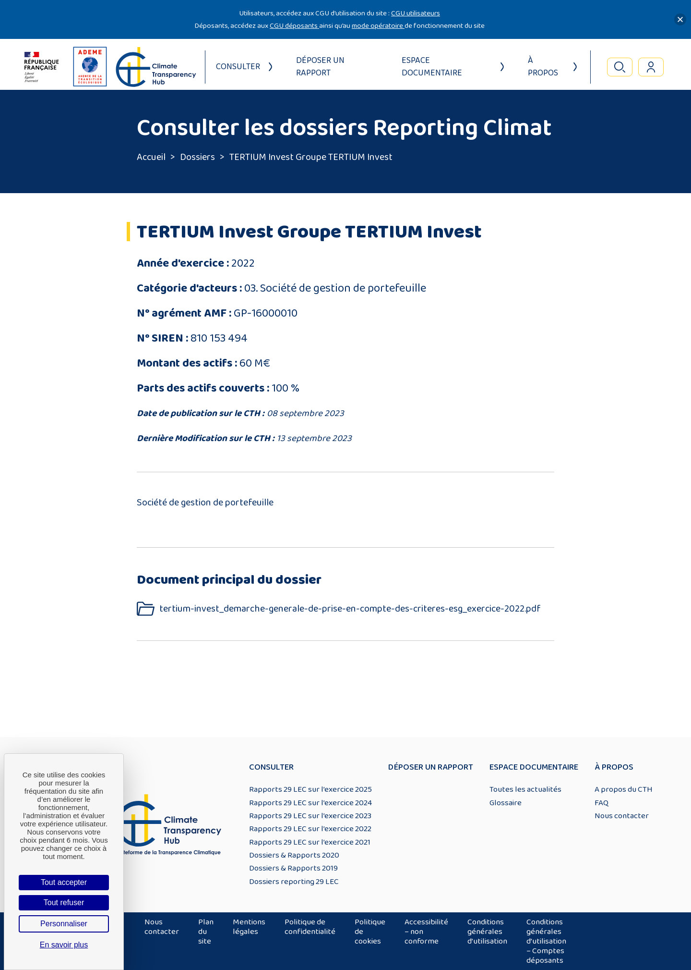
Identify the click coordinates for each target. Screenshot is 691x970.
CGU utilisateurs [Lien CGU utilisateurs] (415, 13)
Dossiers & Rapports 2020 (294, 855)
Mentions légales (249, 926)
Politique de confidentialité (310, 926)
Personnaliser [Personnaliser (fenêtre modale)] (63, 924)
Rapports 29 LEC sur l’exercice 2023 (310, 816)
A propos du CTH (624, 789)
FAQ (601, 803)
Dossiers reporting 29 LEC (294, 881)
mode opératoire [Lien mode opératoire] (378, 25)
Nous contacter (622, 816)
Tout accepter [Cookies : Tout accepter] (64, 882)
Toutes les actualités (525, 789)
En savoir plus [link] (64, 945)
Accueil (151, 157)
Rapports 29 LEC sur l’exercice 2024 (310, 803)
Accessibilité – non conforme (426, 931)
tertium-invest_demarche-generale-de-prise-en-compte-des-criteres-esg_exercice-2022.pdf (350, 609)
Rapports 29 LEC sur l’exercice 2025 (310, 789)
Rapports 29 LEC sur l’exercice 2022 (310, 829)
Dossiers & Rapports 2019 (293, 868)
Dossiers (197, 157)
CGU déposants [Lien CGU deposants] (294, 25)
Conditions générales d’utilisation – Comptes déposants (546, 941)
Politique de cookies (370, 931)
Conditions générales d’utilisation (487, 931)
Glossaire (505, 803)
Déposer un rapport (320, 67)
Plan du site (206, 931)
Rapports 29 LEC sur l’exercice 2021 (309, 842)
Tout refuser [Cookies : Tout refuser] (64, 902)
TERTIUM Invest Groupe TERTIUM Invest (311, 157)
